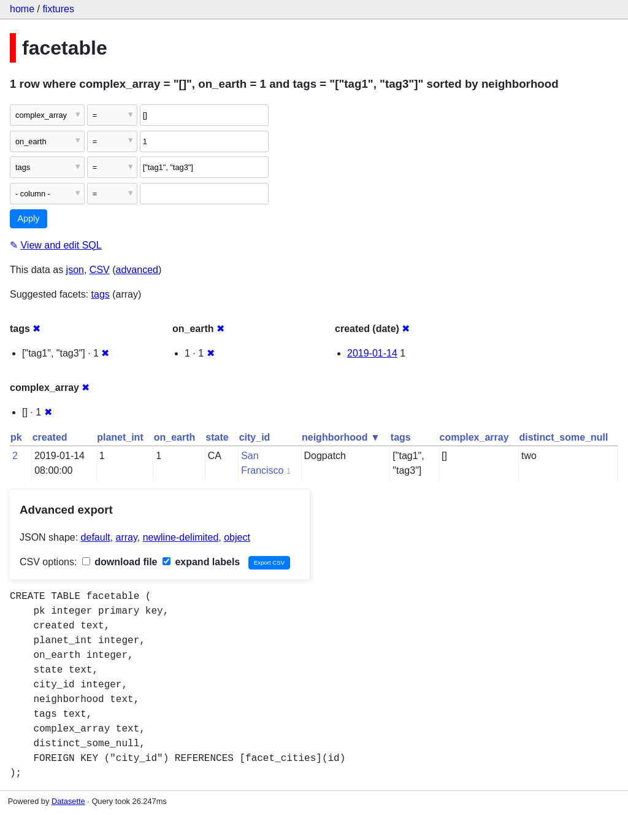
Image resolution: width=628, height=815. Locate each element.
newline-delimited (181, 537)
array (126, 537)
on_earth (175, 437)
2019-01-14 (372, 353)
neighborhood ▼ (341, 437)
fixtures (58, 9)
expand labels (201, 562)
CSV (100, 270)
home (22, 9)
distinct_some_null (563, 437)
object (237, 537)
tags (100, 294)
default (95, 537)
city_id (254, 437)
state (216, 437)
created (50, 437)
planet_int (120, 437)
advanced (137, 270)
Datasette (68, 801)
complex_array (474, 437)
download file (120, 562)
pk (16, 437)
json (75, 270)
